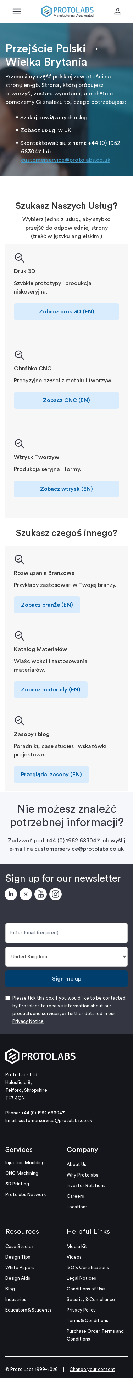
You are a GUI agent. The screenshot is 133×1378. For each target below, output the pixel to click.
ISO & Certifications (88, 1267)
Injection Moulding (25, 1162)
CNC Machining (21, 1173)
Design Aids (17, 1278)
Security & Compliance (91, 1299)
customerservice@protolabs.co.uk (65, 160)
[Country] (66, 957)
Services (19, 1149)
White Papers (19, 1267)
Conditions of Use (86, 1288)
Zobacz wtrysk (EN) (66, 489)
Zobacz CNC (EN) (66, 400)
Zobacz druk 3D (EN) (66, 311)
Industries (15, 1299)
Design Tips (17, 1257)
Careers (75, 1196)
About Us (76, 1164)
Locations (77, 1207)
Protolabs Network (25, 1194)
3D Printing (17, 1184)
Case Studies (19, 1246)
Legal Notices (81, 1278)
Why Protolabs (82, 1175)
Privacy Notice (28, 1021)
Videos (74, 1257)
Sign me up (66, 979)
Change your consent (92, 1369)
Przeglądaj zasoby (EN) (51, 774)
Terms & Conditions (87, 1320)
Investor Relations (86, 1185)
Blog (10, 1288)
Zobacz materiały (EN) (51, 690)
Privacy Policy (81, 1310)
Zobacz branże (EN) (47, 605)
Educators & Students (28, 1310)
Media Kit (77, 1246)
